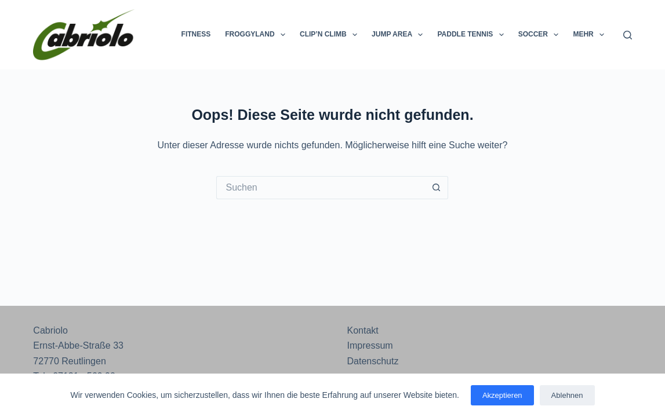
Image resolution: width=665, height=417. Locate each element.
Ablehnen (567, 395)
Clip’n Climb (331, 35)
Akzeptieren (502, 395)
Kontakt (362, 330)
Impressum (370, 345)
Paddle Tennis (472, 35)
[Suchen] (627, 35)
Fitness (196, 34)
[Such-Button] (436, 187)
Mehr (591, 35)
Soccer (541, 35)
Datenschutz (372, 361)
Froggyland (257, 35)
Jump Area (399, 35)
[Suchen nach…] (320, 187)
